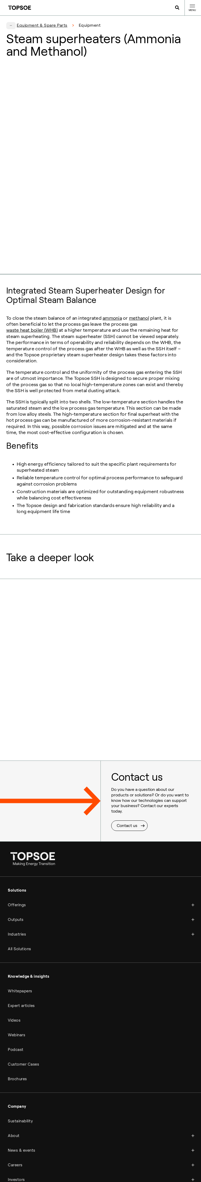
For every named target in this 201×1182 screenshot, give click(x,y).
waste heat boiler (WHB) (32, 242)
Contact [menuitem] (16, 1119)
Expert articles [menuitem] (21, 918)
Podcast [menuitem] (16, 962)
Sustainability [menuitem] (20, 1033)
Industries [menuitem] (17, 846)
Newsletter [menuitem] (141, 1149)
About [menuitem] (14, 1048)
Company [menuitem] (17, 1018)
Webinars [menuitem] (16, 947)
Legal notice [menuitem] (55, 1149)
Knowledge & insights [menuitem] (28, 888)
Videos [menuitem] (14, 932)
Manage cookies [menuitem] (115, 1149)
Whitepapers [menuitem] (20, 903)
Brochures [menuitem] (17, 991)
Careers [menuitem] (15, 1077)
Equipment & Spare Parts (42, 25)
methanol (140, 230)
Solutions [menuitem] (17, 802)
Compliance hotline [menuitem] (84, 1149)
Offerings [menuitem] (17, 817)
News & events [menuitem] (21, 1062)
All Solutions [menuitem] (19, 861)
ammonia (113, 230)
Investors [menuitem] (16, 1092)
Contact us (127, 737)
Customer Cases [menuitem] (23, 976)
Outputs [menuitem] (16, 832)
